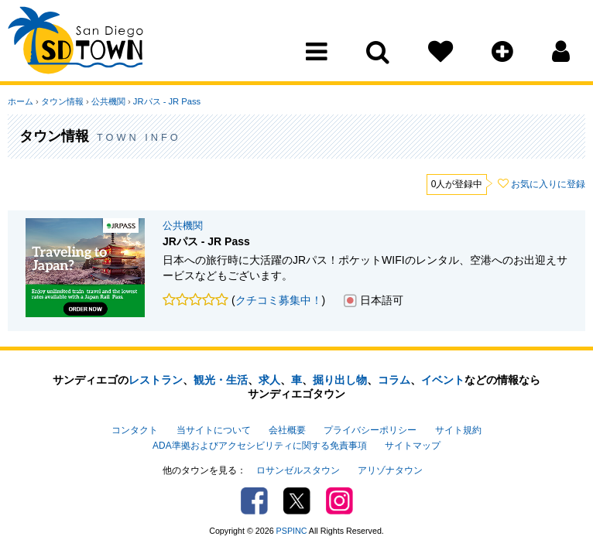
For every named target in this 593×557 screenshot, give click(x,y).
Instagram (339, 500)
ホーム (20, 101)
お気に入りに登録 (548, 184)
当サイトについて (214, 430)
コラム (394, 380)
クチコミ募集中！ (278, 300)
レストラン (156, 380)
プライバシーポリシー (370, 430)
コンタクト (134, 430)
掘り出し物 (340, 380)
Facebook (254, 500)
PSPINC (291, 530)
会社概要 (287, 430)
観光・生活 (221, 380)
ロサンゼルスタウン (298, 470)
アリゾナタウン (390, 470)
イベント (442, 380)
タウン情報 (62, 101)
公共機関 (108, 101)
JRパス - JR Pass (167, 101)
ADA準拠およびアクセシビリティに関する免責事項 (259, 445)
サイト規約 (458, 430)
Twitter (296, 500)
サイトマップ (412, 445)
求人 (269, 380)
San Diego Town (75, 42)
